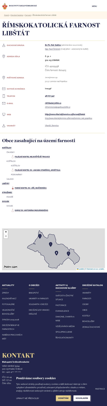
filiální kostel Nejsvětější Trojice (32, 156)
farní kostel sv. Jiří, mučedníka (31, 188)
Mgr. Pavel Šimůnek (52, 49)
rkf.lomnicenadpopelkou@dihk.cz (57, 107)
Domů (6, 15)
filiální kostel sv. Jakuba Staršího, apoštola (37, 170)
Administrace (98, 388)
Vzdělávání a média (65, 326)
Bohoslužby (88, 321)
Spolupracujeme (64, 331)
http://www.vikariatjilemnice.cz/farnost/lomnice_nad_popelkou (68, 118)
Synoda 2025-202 (10, 319)
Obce (84, 310)
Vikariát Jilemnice (52, 125)
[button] (53, 249)
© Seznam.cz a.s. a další (94, 269)
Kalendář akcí (9, 298)
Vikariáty (86, 292)
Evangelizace (62, 311)
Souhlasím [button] (82, 398)
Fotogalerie (8, 304)
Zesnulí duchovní (91, 327)
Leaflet (80, 269)
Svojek (5, 201)
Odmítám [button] (63, 398)
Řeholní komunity (65, 337)
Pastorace (61, 305)
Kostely (86, 315)
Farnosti (28, 15)
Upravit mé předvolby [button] (27, 398)
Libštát (5, 183)
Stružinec (7, 192)
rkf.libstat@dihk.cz (53, 103)
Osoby (85, 304)
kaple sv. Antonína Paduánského (31, 210)
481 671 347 (49, 96)
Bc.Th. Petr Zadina (53, 45)
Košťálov (6, 147)
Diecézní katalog (17, 15)
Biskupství (33, 292)
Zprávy (5, 292)
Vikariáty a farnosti (38, 298)
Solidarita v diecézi (38, 304)
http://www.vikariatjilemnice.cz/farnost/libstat (65, 114)
